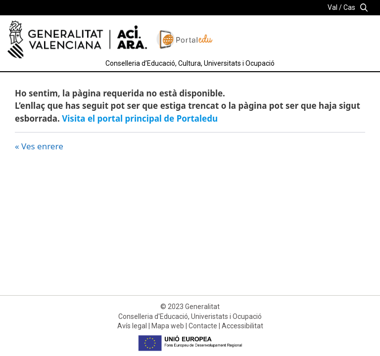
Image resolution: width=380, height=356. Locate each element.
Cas (349, 7)
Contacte (203, 326)
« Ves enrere (39, 146)
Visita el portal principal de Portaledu (140, 118)
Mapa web (167, 326)
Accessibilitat (242, 326)
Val (332, 7)
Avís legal (132, 326)
